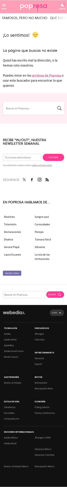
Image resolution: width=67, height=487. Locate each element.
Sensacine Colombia (44, 454)
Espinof (38, 364)
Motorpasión (41, 382)
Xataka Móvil (10, 339)
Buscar (59, 108)
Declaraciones (12, 232)
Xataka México (11, 437)
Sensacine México (43, 449)
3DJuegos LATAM (43, 437)
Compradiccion (11, 418)
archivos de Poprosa (46, 75)
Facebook (32, 179)
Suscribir (53, 157)
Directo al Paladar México (16, 466)
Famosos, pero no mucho (24, 17)
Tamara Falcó (43, 239)
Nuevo (62, 9)
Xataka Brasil (10, 443)
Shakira (8, 239)
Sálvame (40, 247)
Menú (3, 9)
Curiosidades (42, 224)
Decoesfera (9, 413)
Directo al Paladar (12, 382)
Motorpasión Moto (44, 388)
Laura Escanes (12, 254)
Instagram (39, 179)
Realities (9, 217)
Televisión (10, 224)
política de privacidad (42, 165)
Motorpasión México (44, 466)
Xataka (7, 333)
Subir (54, 312)
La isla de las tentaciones (42, 257)
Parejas (39, 232)
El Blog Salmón (42, 407)
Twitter (24, 179)
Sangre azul (42, 217)
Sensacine (39, 358)
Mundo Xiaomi (11, 356)
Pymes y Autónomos (45, 413)
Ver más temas (12, 273)
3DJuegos (39, 333)
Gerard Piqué (11, 247)
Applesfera (9, 345)
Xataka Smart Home (13, 351)
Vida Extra (39, 339)
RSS (47, 179)
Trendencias (9, 407)
